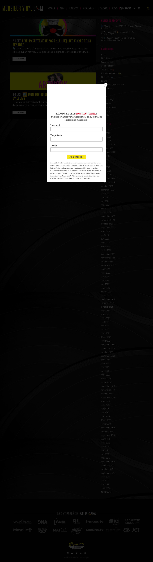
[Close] (105, 85)
